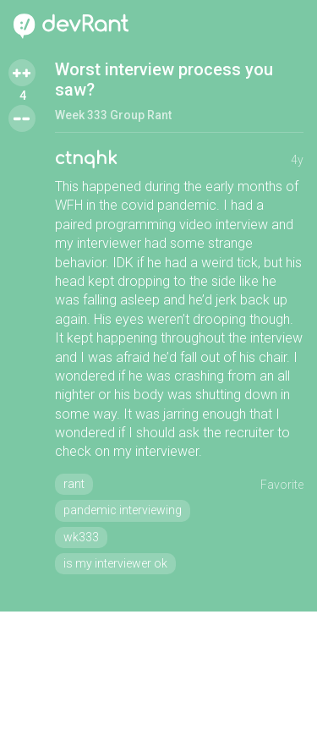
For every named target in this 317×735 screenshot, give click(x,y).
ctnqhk (86, 158)
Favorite (281, 484)
